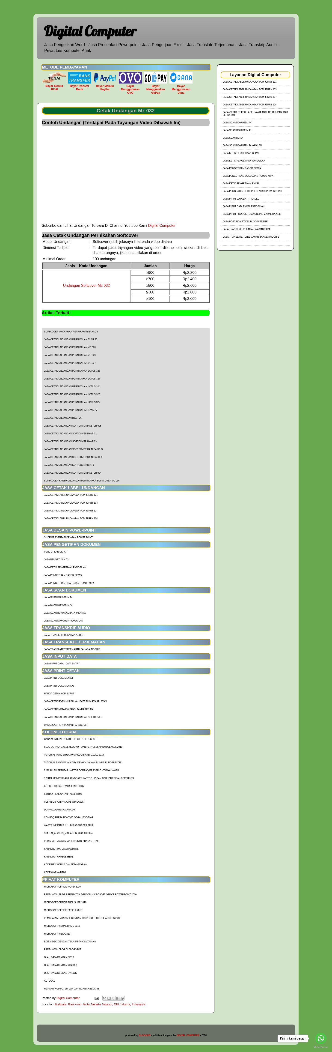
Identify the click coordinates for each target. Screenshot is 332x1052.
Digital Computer (90, 31)
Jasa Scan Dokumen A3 (58, 605)
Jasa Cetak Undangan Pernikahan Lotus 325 (72, 371)
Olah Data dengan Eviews (60, 973)
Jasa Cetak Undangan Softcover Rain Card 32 (73, 449)
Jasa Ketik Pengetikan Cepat (241, 153)
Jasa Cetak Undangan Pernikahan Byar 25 (70, 339)
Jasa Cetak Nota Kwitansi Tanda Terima (69, 709)
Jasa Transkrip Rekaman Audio (63, 635)
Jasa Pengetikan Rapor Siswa (63, 575)
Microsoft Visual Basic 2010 (62, 926)
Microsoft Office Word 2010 (62, 886)
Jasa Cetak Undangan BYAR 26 (63, 418)
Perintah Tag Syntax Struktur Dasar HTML (71, 841)
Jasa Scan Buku (233, 138)
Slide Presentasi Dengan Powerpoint (68, 537)
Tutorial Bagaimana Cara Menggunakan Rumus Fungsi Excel (83, 762)
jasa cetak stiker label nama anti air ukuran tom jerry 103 (255, 113)
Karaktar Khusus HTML (59, 856)
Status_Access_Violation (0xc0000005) (68, 833)
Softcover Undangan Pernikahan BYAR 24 (71, 331)
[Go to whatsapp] (321, 1038)
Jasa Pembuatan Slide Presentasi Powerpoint (252, 191)
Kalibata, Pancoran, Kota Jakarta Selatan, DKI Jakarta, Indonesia (100, 1004)
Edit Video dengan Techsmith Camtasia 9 (70, 941)
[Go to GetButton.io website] (321, 1047)
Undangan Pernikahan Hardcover (66, 725)
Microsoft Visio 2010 (57, 933)
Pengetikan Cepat (55, 551)
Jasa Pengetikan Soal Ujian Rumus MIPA (69, 583)
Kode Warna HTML (55, 872)
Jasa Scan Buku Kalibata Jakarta (65, 613)
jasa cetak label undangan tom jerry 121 (71, 495)
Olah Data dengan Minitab (60, 965)
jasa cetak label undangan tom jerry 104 (71, 518)
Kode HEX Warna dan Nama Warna (65, 864)
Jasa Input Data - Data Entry (62, 663)
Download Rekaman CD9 (59, 809)
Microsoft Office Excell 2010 (63, 910)
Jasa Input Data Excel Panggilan (243, 206)
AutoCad (49, 981)
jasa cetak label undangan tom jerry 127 (71, 510)
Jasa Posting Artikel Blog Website (245, 221)
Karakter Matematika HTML (61, 849)
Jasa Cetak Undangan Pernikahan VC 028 (70, 347)
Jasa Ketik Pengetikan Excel (241, 183)
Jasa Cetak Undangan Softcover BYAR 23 (70, 441)
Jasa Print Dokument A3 (59, 685)
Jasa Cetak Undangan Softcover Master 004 (72, 473)
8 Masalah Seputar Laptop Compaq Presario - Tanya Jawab (81, 770)
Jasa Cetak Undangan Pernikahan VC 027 (70, 363)
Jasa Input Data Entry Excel (241, 198)
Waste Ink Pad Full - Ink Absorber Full (69, 825)
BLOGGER (145, 1035)
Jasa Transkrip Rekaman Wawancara (246, 229)
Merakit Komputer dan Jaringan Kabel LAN (71, 988)
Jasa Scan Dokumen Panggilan (63, 620)
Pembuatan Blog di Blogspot (62, 949)
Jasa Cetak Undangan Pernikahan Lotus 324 (72, 386)
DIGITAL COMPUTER (188, 1035)
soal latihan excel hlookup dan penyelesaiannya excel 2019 (83, 747)
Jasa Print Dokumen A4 (58, 678)
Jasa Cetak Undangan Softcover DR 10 (69, 465)
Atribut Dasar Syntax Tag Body (64, 786)
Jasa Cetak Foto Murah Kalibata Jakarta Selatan (75, 701)
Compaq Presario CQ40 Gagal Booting (68, 817)
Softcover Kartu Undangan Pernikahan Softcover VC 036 (82, 480)
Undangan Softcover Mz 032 (86, 285)
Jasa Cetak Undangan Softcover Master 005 (72, 425)
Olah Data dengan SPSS (59, 957)
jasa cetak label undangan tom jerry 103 (71, 503)
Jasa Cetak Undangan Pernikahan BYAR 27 (70, 410)
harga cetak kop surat (59, 693)
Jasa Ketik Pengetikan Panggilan (65, 567)
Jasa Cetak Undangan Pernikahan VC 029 (70, 355)
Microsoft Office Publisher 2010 (65, 902)
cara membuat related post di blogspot (70, 739)
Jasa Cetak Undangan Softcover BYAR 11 (70, 433)
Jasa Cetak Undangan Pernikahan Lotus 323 (72, 394)
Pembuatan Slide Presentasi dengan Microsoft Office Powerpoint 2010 (90, 894)
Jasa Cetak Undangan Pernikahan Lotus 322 (72, 402)
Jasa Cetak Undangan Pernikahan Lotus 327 (72, 378)
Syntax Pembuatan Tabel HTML (63, 794)
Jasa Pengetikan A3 (56, 559)
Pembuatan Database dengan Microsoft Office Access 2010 (82, 918)
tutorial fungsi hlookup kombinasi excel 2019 (74, 754)
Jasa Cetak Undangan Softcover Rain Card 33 (73, 457)
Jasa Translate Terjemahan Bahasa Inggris (72, 649)
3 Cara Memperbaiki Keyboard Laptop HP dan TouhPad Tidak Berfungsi (89, 778)
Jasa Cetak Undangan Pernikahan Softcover (73, 717)
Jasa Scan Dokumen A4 (58, 597)
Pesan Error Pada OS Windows (64, 802)
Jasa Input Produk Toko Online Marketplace (252, 214)
